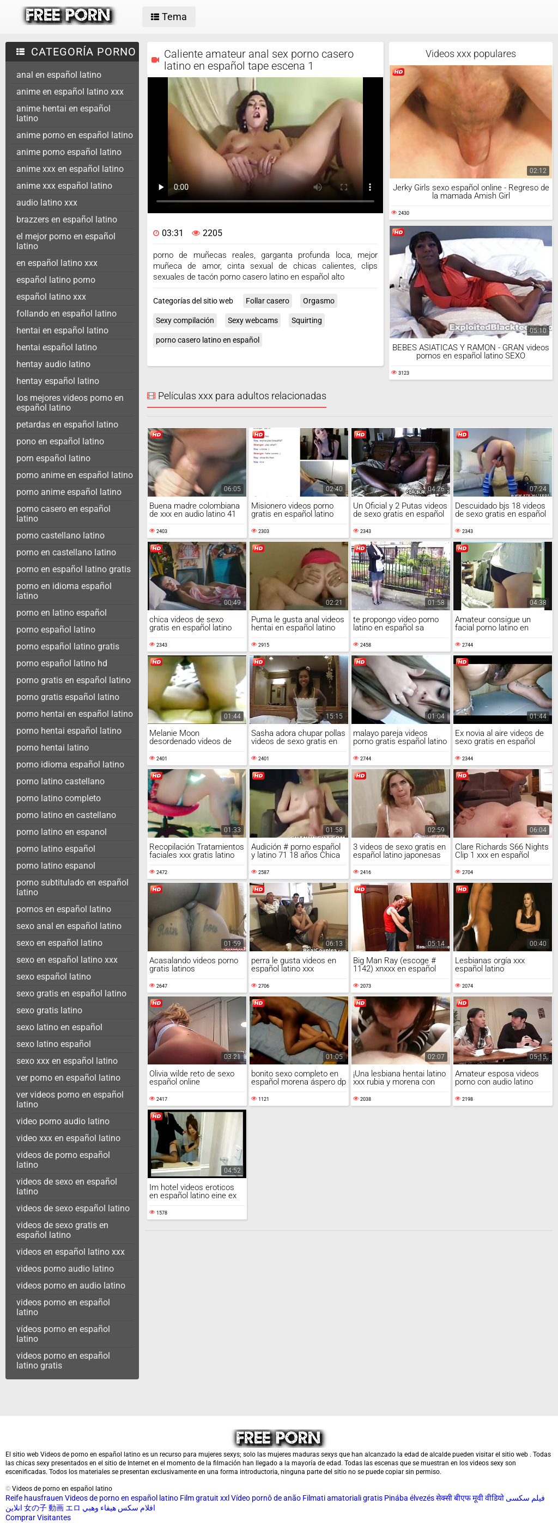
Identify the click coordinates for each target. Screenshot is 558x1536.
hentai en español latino (62, 330)
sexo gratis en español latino (71, 993)
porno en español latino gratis (73, 569)
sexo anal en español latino (69, 926)
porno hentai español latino (69, 731)
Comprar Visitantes (38, 1517)
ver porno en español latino (68, 1078)
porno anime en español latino (74, 475)
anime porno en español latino (74, 135)
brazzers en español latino (66, 219)
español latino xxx (51, 297)
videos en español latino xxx (70, 1252)
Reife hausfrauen (34, 1498)
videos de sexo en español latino (66, 1186)
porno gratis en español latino (73, 680)
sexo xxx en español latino (67, 1061)
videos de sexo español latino (73, 1208)
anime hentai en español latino (63, 113)
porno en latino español (61, 613)
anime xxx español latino (64, 186)
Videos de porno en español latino (121, 1498)
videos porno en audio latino (70, 1285)
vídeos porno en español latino (63, 1334)
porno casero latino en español (207, 340)
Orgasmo (319, 300)
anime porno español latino (69, 152)
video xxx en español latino (68, 1138)
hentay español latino (57, 381)
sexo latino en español (59, 1027)
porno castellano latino (60, 535)
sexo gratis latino (49, 1010)
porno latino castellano (60, 781)
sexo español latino (53, 976)
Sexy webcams (253, 320)
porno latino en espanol (61, 832)
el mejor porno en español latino (66, 241)
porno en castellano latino (66, 552)
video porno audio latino (63, 1121)
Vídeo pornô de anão (266, 1498)
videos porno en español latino (63, 1307)
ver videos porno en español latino (70, 1099)
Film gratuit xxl (204, 1498)
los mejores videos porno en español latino (70, 403)
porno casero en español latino (63, 514)
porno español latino (55, 629)
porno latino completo (58, 798)
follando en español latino (66, 313)
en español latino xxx (57, 263)
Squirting (307, 320)
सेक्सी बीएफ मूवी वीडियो (470, 1498)
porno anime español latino (69, 492)
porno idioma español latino (70, 764)
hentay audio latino (53, 364)
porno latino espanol (55, 865)
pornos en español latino (63, 909)
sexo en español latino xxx (67, 960)
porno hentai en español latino (74, 714)
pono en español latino (60, 441)
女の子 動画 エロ (52, 1507)
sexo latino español (53, 1044)
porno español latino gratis (67, 646)
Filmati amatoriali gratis (342, 1498)
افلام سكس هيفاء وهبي (118, 1507)
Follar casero (267, 300)
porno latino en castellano (66, 815)
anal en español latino (58, 75)
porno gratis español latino (67, 697)
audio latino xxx (46, 202)
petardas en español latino (67, 424)
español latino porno (55, 280)
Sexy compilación (185, 320)
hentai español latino (56, 347)
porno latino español (55, 849)
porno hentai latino (52, 747)
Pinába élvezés (409, 1498)
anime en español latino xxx (70, 91)
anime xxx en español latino (70, 169)
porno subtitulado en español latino (72, 887)
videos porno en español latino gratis (63, 1361)
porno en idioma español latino (64, 591)
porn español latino (53, 458)
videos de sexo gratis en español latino (62, 1230)
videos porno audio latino (65, 1269)
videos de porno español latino (63, 1160)
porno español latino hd (61, 663)
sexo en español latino (59, 943)
